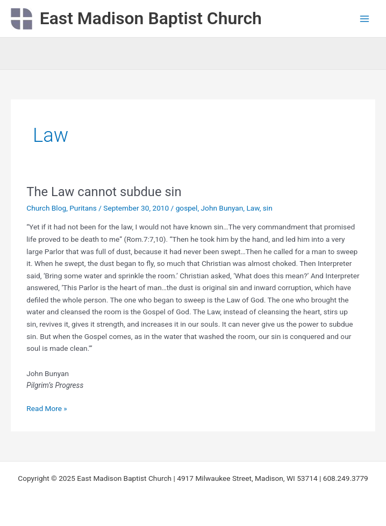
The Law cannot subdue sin (103, 191)
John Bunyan (222, 208)
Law (252, 208)
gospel (187, 208)
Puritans (83, 208)
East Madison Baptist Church (151, 18)
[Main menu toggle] (365, 19)
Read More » (46, 407)
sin (268, 208)
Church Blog (46, 208)
